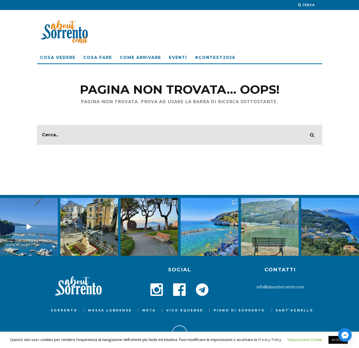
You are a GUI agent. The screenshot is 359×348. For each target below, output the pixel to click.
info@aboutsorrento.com (280, 287)
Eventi (178, 57)
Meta (149, 310)
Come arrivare (140, 57)
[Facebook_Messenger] (345, 335)
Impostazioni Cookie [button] (304, 339)
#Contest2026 (215, 57)
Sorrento (64, 310)
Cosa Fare (97, 57)
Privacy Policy (269, 339)
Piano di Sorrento (239, 310)
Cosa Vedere (58, 57)
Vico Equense (184, 310)
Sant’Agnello (294, 310)
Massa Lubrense (110, 310)
